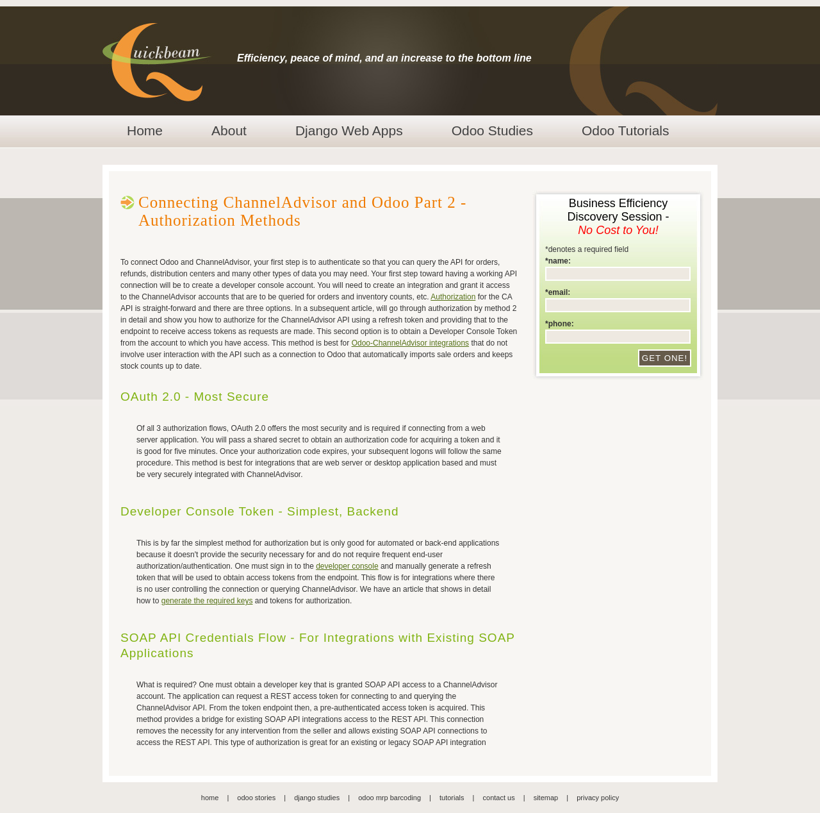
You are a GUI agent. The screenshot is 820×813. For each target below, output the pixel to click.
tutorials (451, 797)
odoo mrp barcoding (389, 797)
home (210, 797)
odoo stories (256, 797)
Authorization (452, 296)
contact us (499, 797)
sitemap (546, 797)
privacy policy (598, 797)
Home (145, 130)
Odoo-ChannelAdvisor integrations (410, 343)
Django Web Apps (349, 130)
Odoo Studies (492, 130)
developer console (347, 566)
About (229, 130)
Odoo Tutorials (625, 130)
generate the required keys (207, 600)
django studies (317, 797)
